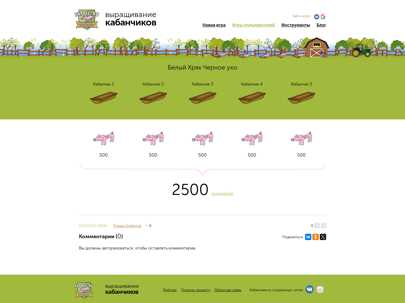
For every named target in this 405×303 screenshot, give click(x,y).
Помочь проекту (195, 290)
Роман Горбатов (127, 226)
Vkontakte (316, 16)
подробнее (222, 193)
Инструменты (295, 25)
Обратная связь (227, 290)
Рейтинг (170, 290)
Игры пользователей (253, 25)
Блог (321, 25)
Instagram (320, 289)
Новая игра (214, 25)
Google (323, 16)
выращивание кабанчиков (117, 18)
